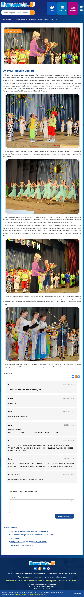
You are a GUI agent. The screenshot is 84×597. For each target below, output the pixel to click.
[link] (4, 19)
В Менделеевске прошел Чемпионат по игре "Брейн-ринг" (31, 535)
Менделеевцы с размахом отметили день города (28, 541)
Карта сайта (10, 581)
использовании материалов (32, 577)
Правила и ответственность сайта (28, 581)
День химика (15, 538)
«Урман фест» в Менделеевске (21, 545)
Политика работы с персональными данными (61, 581)
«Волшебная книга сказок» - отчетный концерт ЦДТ (29, 531)
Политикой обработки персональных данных (29, 594)
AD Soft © (46, 588)
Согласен (77, 593)
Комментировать (64, 516)
